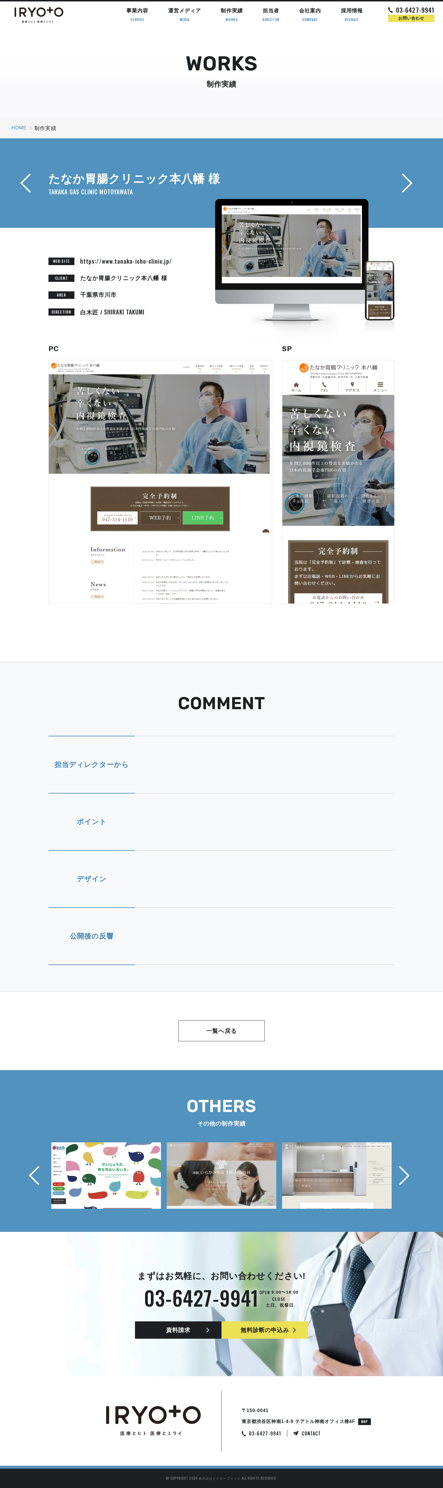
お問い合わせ (411, 18)
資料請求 (178, 1330)
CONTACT (311, 1433)
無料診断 (265, 1330)
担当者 (270, 15)
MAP (364, 1421)
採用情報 (352, 15)
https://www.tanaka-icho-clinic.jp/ (126, 261)
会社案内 (310, 15)
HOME (19, 127)
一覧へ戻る (221, 1031)
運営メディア (184, 15)
